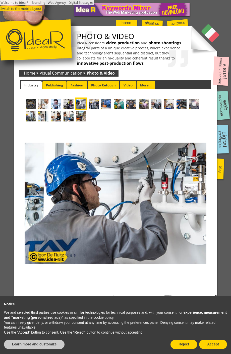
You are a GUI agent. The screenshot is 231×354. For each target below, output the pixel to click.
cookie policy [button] (103, 317)
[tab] (31, 85)
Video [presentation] (128, 85)
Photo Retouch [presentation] (103, 85)
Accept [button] (213, 344)
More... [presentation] (146, 85)
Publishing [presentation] (54, 85)
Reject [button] (184, 344)
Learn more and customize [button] (34, 344)
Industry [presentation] (31, 85)
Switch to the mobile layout (21, 8)
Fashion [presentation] (77, 85)
